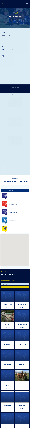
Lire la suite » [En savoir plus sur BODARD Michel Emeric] (8, 388)
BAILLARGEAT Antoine (22, 324)
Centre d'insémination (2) (14, 204)
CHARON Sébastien (22, 427)
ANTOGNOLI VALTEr (22, 304)
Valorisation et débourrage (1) (14, 228)
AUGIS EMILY (7, 324)
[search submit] (15, 287)
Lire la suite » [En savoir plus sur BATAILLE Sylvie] (22, 347)
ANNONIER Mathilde (7, 304)
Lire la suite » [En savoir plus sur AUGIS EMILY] (8, 327)
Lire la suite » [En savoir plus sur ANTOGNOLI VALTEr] (22, 307)
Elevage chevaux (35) (13, 212)
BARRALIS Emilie (7, 344)
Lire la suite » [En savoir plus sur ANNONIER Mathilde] (8, 307)
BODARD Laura (22, 364)
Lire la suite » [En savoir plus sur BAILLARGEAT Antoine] (22, 327)
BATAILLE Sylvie (22, 344)
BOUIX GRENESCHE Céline (7, 406)
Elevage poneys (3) (12, 220)
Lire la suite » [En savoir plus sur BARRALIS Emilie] (8, 347)
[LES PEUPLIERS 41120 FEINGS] (15, 72)
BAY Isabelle (7, 364)
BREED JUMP (22, 405)
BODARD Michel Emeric (7, 384)
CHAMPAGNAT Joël (7, 427)
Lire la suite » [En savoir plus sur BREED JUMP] (22, 408)
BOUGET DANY (22, 384)
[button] (28, 3)
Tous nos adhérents (12, 196)
